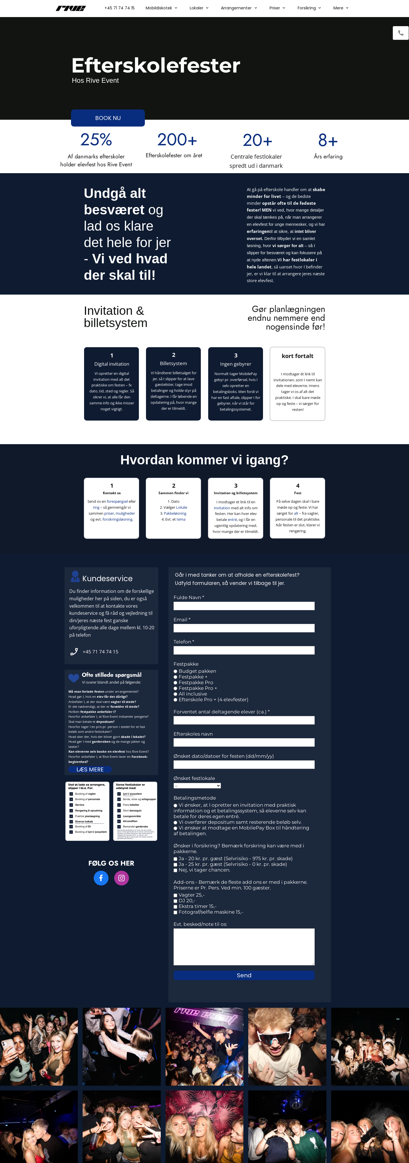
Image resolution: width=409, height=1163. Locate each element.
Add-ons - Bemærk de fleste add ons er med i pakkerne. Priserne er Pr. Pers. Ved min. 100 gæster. (241, 885)
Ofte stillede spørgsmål (111, 675)
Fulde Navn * (189, 597)
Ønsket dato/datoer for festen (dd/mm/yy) (224, 756)
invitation (222, 507)
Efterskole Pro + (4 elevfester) (214, 699)
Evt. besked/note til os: (200, 924)
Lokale (181, 507)
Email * (182, 619)
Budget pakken (197, 671)
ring (96, 507)
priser (109, 513)
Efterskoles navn (193, 734)
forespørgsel (117, 501)
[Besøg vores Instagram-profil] (121, 878)
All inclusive (193, 694)
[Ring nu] (401, 33)
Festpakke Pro (196, 682)
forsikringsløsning (117, 519)
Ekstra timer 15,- (198, 906)
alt (296, 513)
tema (181, 519)
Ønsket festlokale (194, 778)
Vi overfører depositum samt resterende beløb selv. (240, 822)
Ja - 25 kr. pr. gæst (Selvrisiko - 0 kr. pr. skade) (233, 864)
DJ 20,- (187, 900)
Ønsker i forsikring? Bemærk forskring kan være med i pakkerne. (239, 848)
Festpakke (186, 664)
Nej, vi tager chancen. (204, 870)
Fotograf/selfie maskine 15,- (211, 912)
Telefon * (184, 642)
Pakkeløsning (175, 513)
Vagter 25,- (192, 895)
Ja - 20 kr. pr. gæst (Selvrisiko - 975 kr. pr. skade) (236, 858)
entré (232, 519)
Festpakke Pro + (198, 688)
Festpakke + (193, 677)
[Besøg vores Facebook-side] (101, 878)
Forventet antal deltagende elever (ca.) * (222, 712)
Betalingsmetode (195, 798)
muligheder (125, 513)
